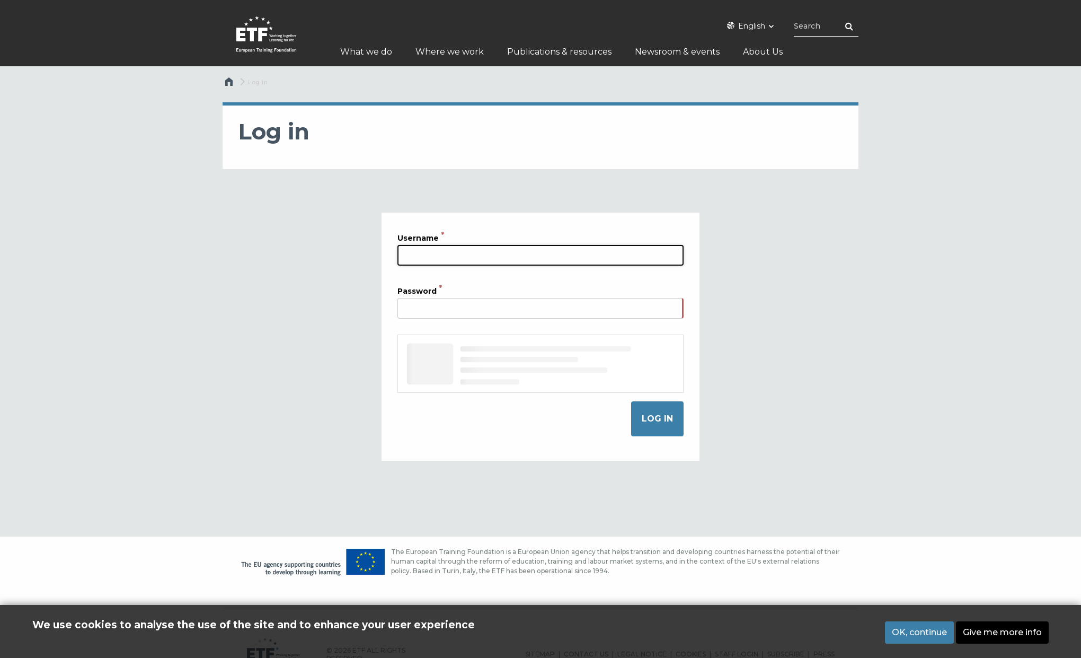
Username (418, 237)
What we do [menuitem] (366, 52)
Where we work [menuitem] (449, 52)
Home (230, 84)
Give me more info (1002, 632)
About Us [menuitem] (763, 52)
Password (417, 290)
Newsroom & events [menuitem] (677, 52)
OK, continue (919, 632)
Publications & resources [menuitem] (559, 52)
